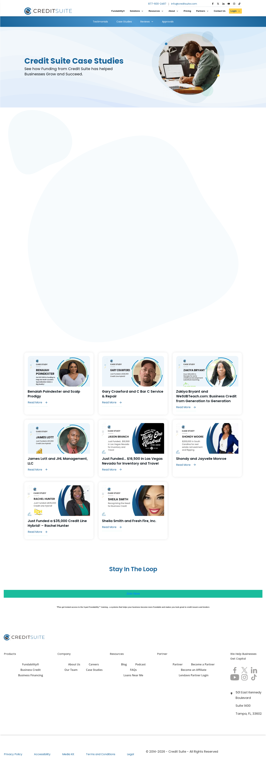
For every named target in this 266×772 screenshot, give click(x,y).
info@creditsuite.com (184, 3)
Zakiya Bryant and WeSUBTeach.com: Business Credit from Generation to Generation (207, 384)
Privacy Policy (13, 754)
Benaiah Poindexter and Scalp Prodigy (58, 384)
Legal (130, 754)
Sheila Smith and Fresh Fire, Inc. (133, 510)
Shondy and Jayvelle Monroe (207, 448)
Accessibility (42, 754)
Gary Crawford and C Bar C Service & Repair (133, 384)
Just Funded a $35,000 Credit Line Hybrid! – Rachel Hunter (58, 510)
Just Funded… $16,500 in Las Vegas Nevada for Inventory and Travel (133, 448)
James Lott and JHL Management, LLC (58, 448)
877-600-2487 (157, 3)
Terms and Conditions (100, 754)
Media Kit (68, 754)
